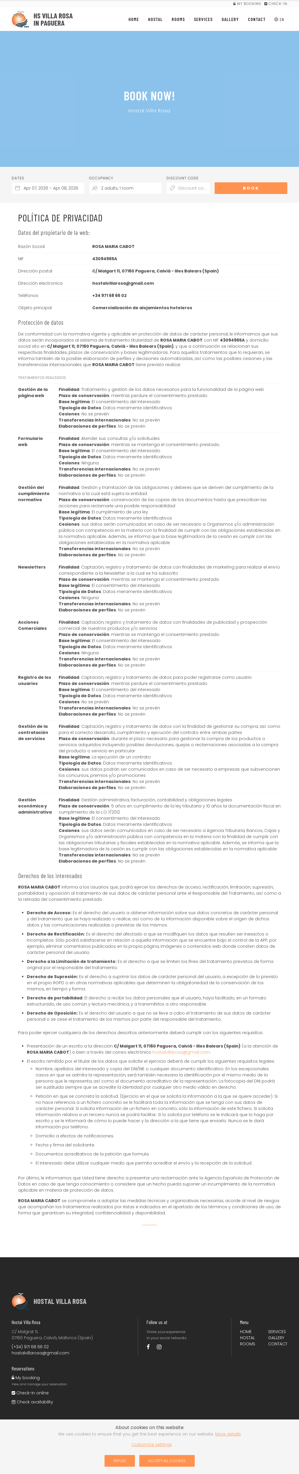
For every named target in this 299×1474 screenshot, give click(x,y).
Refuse (120, 1460)
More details (228, 1434)
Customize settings (152, 1444)
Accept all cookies (167, 1460)
